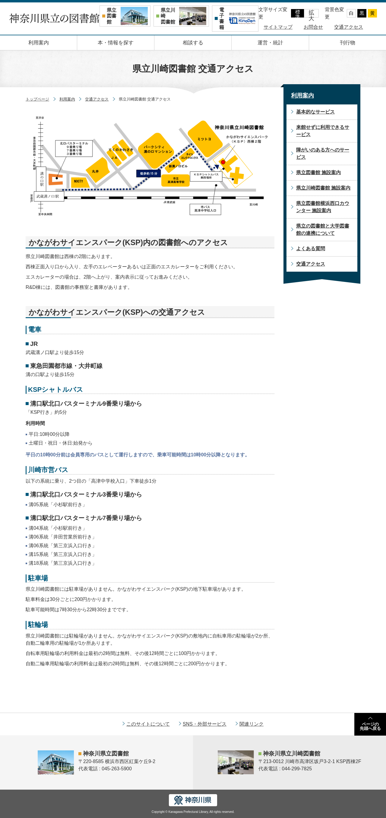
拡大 (311, 13)
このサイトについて (148, 724)
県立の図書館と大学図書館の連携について (322, 229)
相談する (193, 43)
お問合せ (313, 27)
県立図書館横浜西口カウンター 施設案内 (322, 207)
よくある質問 (310, 248)
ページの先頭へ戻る (370, 726)
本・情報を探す (116, 43)
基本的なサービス (315, 111)
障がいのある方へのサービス (322, 153)
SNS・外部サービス (204, 724)
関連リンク (251, 724)
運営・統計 (270, 43)
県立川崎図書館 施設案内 (323, 187)
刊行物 (347, 43)
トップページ (37, 99)
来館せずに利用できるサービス (322, 131)
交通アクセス (348, 27)
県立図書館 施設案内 (318, 172)
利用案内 (38, 43)
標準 (297, 13)
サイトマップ (278, 27)
